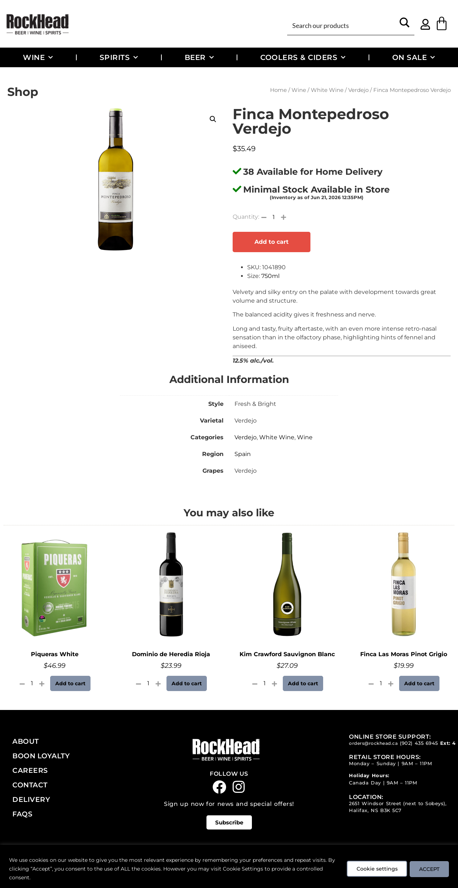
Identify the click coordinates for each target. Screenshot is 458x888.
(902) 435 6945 (419, 743)
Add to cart (271, 241)
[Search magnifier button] (404, 24)
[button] (213, 119)
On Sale (413, 57)
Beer (199, 57)
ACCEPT (428, 868)
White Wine (327, 90)
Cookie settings (373, 868)
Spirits (119, 57)
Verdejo (358, 90)
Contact (30, 784)
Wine (38, 57)
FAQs (22, 814)
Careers (30, 770)
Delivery (31, 799)
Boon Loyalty (41, 755)
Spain (242, 454)
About (25, 741)
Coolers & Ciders (303, 57)
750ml (270, 276)
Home (278, 90)
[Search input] (342, 25)
